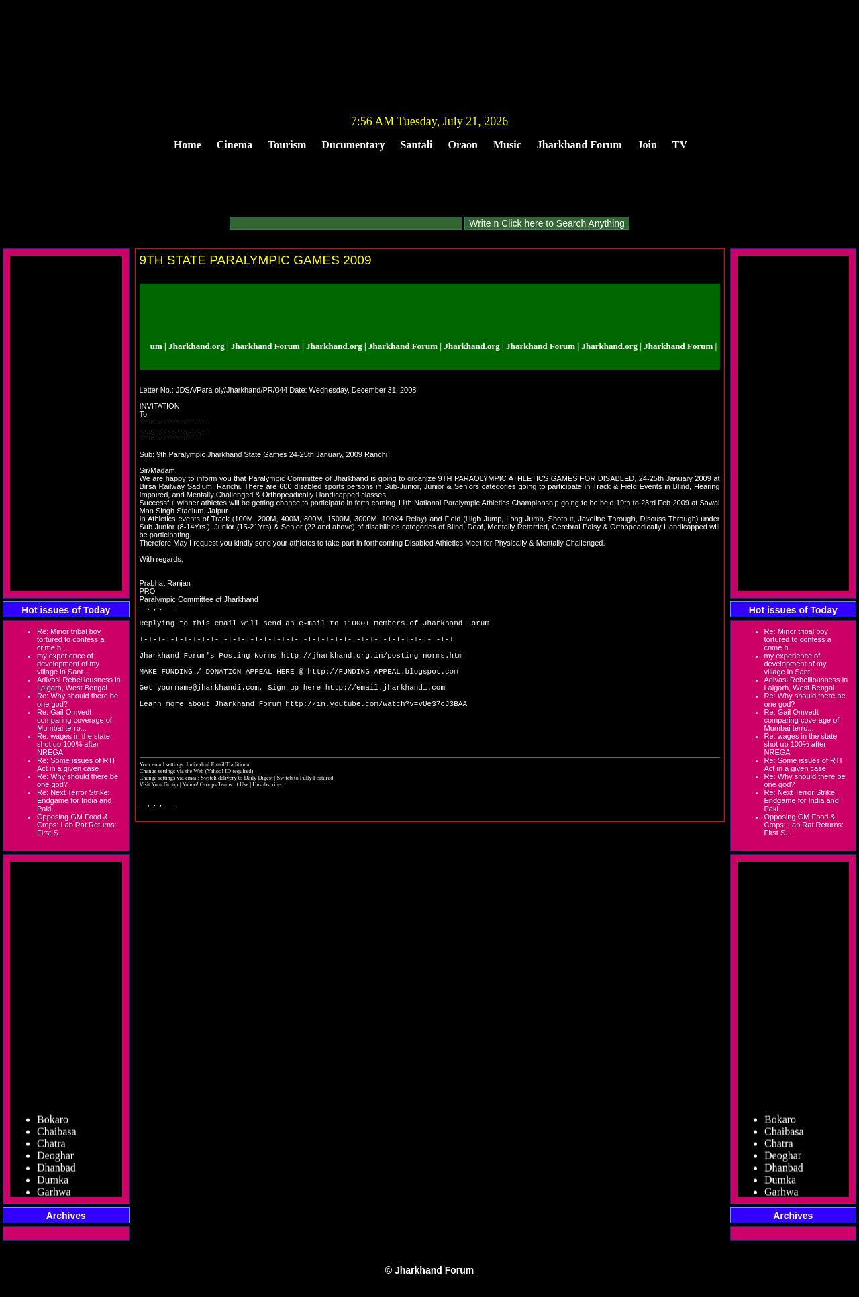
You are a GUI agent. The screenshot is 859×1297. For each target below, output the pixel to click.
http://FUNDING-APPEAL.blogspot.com (382, 685)
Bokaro (52, 1122)
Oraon (463, 144)
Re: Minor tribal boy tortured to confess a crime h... (70, 639)
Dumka (52, 1182)
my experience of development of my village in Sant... (68, 664)
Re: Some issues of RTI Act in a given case (76, 764)
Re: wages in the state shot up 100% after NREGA (73, 744)
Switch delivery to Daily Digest (236, 805)
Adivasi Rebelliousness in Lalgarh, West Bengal (79, 684)
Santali (417, 144)
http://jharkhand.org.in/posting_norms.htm (372, 665)
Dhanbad (56, 1170)
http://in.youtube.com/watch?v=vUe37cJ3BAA (376, 725)
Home (187, 144)
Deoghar (55, 1158)
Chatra (51, 1146)
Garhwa (54, 1194)
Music (507, 144)
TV (679, 144)
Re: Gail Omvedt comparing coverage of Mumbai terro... (74, 720)
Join (647, 144)
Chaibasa (57, 1134)
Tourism (287, 144)
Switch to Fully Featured (304, 805)
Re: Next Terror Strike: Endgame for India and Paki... (74, 800)
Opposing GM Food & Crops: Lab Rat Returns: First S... (77, 825)
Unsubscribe (266, 812)
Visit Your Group (160, 812)
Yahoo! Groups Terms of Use (216, 812)
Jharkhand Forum (579, 144)
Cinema (234, 144)
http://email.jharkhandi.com (385, 705)
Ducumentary (353, 144)
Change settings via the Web (172, 799)
